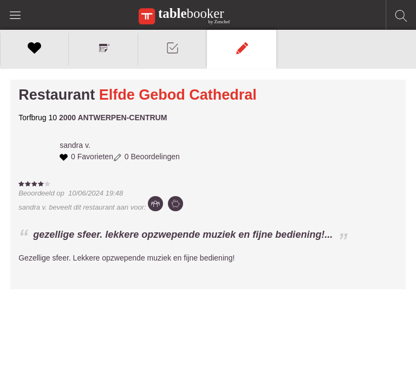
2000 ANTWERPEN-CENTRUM (113, 117)
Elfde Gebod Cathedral (178, 95)
